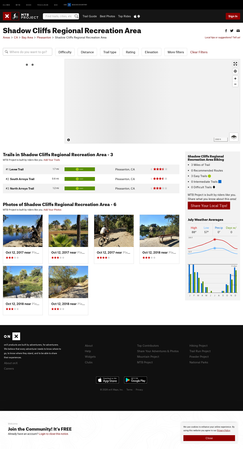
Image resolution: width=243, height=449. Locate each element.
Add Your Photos (52, 209)
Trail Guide (90, 16)
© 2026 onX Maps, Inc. (111, 389)
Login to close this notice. (54, 433)
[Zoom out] (235, 84)
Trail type (109, 52)
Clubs (88, 362)
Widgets (90, 356)
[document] (209, 433)
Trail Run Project (200, 351)
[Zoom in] (235, 78)
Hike (29, 4)
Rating (130, 52)
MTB (18, 4)
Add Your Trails (51, 159)
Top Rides (124, 16)
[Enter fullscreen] (235, 64)
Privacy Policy (223, 430)
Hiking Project (198, 345)
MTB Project (145, 362)
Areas (6, 37)
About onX (11, 363)
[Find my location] (235, 71)
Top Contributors (148, 345)
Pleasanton (44, 37)
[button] (226, 30)
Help (88, 351)
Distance (87, 52)
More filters (176, 52)
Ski (56, 4)
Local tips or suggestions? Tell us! (222, 37)
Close (209, 438)
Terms (129, 389)
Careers (9, 368)
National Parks (198, 362)
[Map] (152, 101)
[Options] (234, 137)
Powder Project (199, 356)
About (89, 345)
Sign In (232, 16)
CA (16, 37)
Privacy (139, 389)
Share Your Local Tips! (209, 205)
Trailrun (42, 4)
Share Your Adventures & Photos (158, 351)
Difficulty (64, 52)
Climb (6, 4)
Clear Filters (198, 52)
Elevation (151, 52)
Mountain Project (148, 356)
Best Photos (107, 16)
